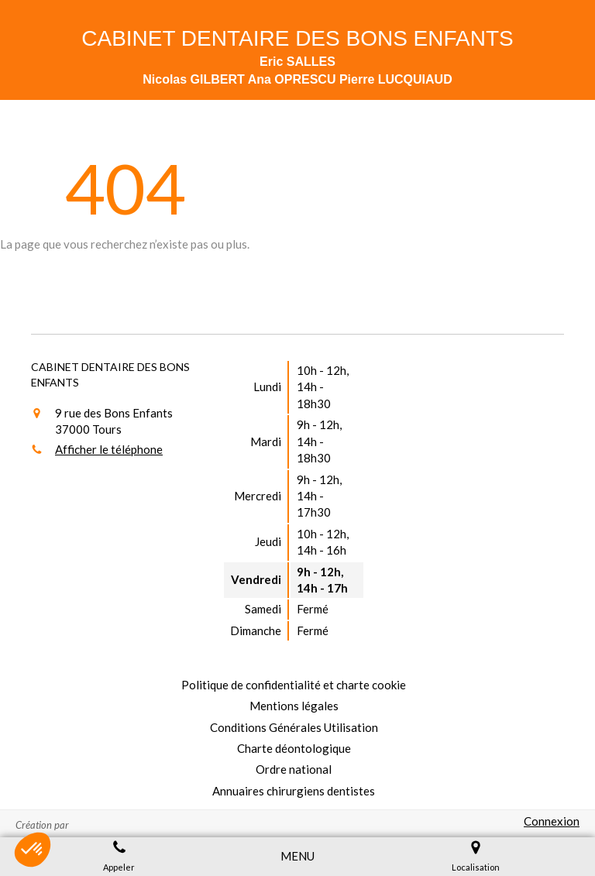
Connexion (552, 821)
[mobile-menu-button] (297, 856)
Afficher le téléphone (109, 449)
